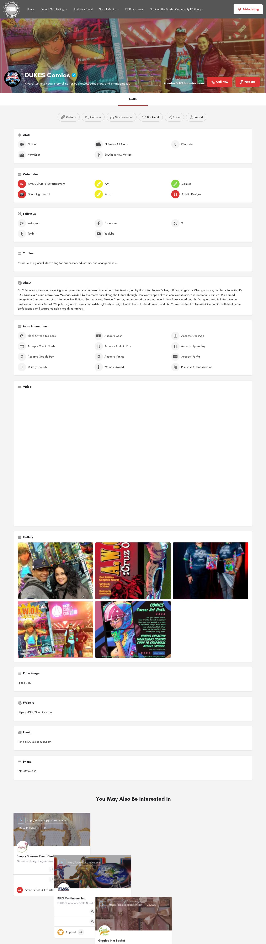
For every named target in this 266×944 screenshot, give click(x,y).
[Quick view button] (52, 869)
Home (30, 9)
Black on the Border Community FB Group (176, 9)
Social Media (107, 9)
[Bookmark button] (84, 890)
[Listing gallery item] (55, 570)
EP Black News (134, 9)
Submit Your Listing (52, 9)
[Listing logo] (12, 78)
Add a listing (248, 9)
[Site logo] (12, 9)
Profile (133, 99)
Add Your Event (83, 9)
